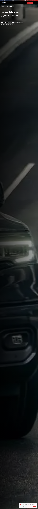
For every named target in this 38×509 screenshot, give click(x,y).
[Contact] (35, 3)
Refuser (31, 506)
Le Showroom (30, 2)
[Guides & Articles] (25, 3)
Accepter (35, 506)
